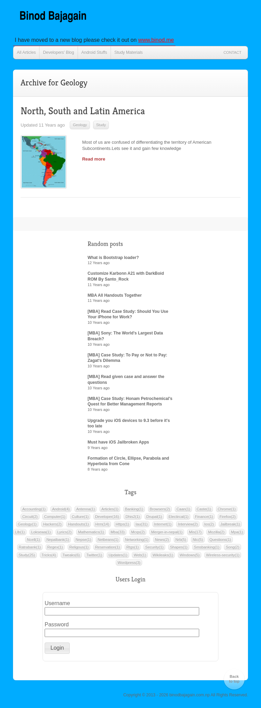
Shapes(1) (179, 547)
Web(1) (140, 555)
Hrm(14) (102, 524)
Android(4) (61, 509)
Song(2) (232, 547)
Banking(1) (134, 509)
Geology (80, 125)
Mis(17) (195, 532)
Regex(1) (55, 547)
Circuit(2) (30, 517)
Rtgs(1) (132, 547)
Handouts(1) (78, 524)
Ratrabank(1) (30, 547)
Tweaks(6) (71, 555)
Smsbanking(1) (206, 547)
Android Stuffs (94, 52)
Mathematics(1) (91, 532)
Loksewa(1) (41, 532)
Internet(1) (163, 524)
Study (101, 125)
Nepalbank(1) (57, 540)
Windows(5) (190, 555)
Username (57, 603)
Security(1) (154, 547)
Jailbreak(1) (230, 524)
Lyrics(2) (64, 532)
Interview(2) (187, 524)
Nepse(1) (83, 540)
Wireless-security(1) (222, 555)
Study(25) (27, 555)
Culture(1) (80, 517)
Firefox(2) (227, 517)
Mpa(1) (237, 532)
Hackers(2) (52, 524)
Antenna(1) (85, 509)
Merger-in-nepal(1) (166, 532)
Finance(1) (204, 517)
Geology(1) (27, 524)
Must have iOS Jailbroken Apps (118, 442)
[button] (57, 648)
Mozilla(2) (216, 532)
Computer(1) (54, 517)
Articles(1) (109, 509)
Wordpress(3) (128, 562)
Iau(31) (142, 524)
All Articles (26, 52)
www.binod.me (156, 40)
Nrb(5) (180, 540)
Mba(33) (118, 532)
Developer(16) (107, 517)
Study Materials (128, 52)
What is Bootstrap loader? (113, 257)
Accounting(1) (34, 509)
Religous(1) (79, 547)
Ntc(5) (198, 540)
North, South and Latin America (83, 111)
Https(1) (122, 524)
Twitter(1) (94, 555)
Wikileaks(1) (162, 555)
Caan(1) (183, 509)
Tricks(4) (49, 555)
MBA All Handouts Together (115, 295)
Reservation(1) (107, 547)
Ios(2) (209, 524)
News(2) (162, 540)
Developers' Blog (58, 52)
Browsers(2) (160, 509)
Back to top (234, 678)
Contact (232, 52)
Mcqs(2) (138, 532)
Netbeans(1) (108, 540)
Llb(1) (20, 532)
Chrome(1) (227, 509)
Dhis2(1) (132, 517)
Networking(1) (136, 540)
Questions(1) (220, 540)
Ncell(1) (33, 540)
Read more (93, 159)
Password (57, 624)
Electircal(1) (179, 517)
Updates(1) (118, 555)
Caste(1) (204, 509)
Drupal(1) (154, 517)
